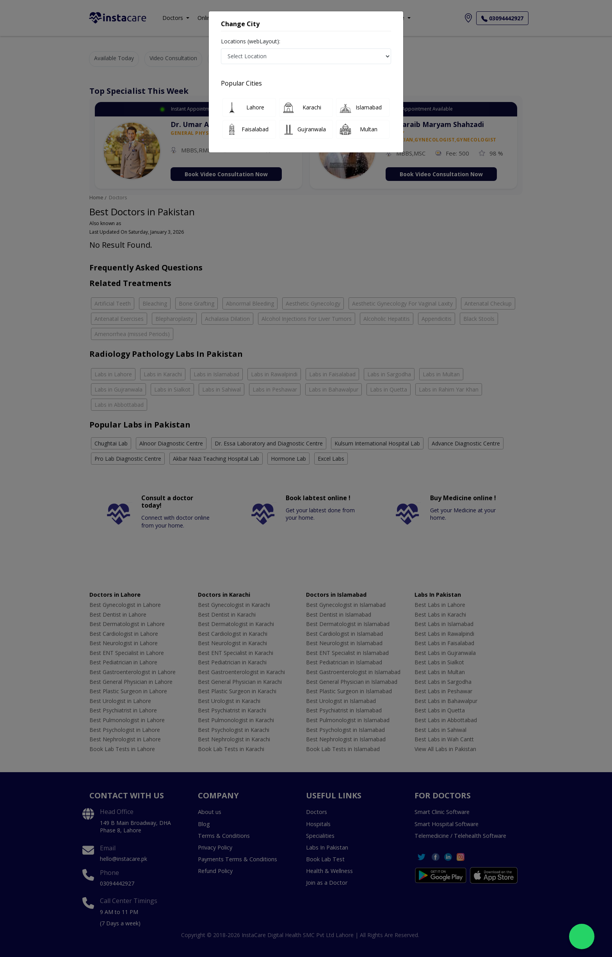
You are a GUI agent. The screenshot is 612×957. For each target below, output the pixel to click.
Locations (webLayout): (250, 41)
